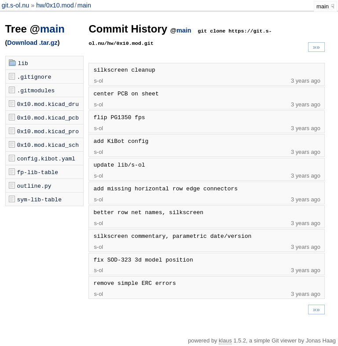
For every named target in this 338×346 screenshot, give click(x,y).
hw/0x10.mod (55, 5)
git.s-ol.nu (16, 5)
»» (316, 47)
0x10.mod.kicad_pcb (48, 117)
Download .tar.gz (32, 42)
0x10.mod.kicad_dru (48, 104)
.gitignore (34, 76)
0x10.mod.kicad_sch (48, 145)
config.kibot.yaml (46, 158)
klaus (225, 340)
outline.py (34, 185)
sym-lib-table (39, 199)
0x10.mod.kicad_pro (48, 131)
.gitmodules (36, 90)
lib (23, 63)
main (84, 5)
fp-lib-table (38, 172)
